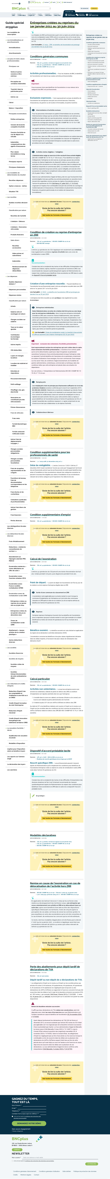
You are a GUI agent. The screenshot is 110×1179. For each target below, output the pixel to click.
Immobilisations (14, 48)
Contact (46, 2)
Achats (13, 306)
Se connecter (84, 8)
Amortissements (15, 53)
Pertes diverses (16, 521)
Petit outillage (16, 384)
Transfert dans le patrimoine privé (17, 90)
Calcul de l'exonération (93, 89)
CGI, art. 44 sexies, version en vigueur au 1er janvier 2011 (54, 63)
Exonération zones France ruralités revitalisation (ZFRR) (16, 586)
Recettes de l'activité (18, 216)
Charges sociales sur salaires (18, 321)
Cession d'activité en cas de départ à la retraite (18, 135)
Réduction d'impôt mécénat (15, 712)
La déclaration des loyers (16, 764)
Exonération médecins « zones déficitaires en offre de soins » (17, 569)
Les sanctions (12, 770)
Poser (92, 15)
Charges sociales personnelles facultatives (17, 461)
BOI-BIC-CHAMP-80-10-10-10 (45, 67)
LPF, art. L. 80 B (41, 757)
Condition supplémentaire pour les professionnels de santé (96, 79)
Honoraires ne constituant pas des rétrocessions (18, 400)
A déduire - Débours (18, 222)
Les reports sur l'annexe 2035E (15, 758)
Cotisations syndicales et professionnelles (19, 501)
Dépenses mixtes (15, 295)
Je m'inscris (91, 1164)
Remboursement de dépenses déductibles (19, 269)
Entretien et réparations (15, 372)
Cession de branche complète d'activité (18, 126)
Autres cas (14, 97)
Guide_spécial (32, 15)
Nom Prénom (16, 1106)
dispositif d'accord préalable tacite (45, 275)
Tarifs (53, 2)
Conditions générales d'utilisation (49, 1171)
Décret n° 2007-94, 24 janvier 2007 (66, 893)
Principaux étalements (17, 167)
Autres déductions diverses (15, 641)
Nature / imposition (16, 108)
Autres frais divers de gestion (18, 509)
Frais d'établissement (16, 542)
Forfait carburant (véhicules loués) (18, 433)
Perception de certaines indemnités (18, 83)
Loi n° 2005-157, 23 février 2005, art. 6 (48, 894)
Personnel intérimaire (18, 379)
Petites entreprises (17, 119)
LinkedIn (19, 3)
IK (59, 2)
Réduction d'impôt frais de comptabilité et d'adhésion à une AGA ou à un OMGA (18, 695)
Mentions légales (25, 1175)
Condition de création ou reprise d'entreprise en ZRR (95, 58)
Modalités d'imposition (17, 743)
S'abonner (94, 8)
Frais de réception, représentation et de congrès (18, 471)
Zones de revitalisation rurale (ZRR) (18, 623)
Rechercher (29, 8)
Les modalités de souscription (13, 34)
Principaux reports (15, 162)
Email (13, 1108)
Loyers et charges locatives (17, 357)
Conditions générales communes (95, 43)
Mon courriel (16, 1158)
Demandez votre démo (29, 1124)
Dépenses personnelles (17, 290)
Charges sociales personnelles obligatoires (17, 451)
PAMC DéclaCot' (68, 2)
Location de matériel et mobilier (19, 365)
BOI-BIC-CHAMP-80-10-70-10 (61, 65)
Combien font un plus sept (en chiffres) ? (25, 1114)
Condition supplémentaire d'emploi (96, 84)
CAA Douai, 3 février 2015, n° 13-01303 (63, 995)
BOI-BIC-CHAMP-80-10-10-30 (45, 846)
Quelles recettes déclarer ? (18, 204)
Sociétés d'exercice (16, 653)
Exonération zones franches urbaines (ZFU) (17, 577)
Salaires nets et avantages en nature (18, 313)
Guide (13, 15)
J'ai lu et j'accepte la (27, 1117)
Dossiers (48, 15)
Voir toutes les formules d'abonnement (56, 215)
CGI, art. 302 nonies (43, 976)
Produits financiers (17, 235)
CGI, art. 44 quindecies (44, 65)
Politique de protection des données (84, 1171)
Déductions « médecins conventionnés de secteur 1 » (17, 549)
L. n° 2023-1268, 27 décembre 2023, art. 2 (49, 461)
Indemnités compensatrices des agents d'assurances (18, 144)
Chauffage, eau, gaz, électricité (18, 391)
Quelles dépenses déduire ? (15, 283)
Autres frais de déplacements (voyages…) (16, 442)
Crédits (15, 1175)
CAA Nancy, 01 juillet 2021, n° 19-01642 (65, 184)
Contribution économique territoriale (15, 337)
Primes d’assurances (18, 407)
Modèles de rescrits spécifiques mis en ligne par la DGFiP (54, 759)
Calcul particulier (91, 101)
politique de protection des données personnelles (39, 1161)
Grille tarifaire (66, 1171)
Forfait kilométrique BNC (19, 425)
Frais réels (16, 418)
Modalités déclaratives (93, 111)
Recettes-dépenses (16, 180)
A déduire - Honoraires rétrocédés (19, 228)
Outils (70, 15)
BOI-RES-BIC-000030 (43, 243)
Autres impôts (16, 345)
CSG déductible (16, 350)
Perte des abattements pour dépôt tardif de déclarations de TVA (96, 136)
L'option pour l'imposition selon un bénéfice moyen (16, 750)
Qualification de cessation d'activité (18, 737)
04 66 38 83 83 (35, 2)
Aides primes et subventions (18, 255)
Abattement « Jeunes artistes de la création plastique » (17, 633)
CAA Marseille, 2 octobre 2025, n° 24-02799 (57, 1049)
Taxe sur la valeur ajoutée (17, 328)
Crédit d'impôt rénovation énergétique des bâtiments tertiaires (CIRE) (18, 721)
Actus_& (57, 15)
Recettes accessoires (16, 247)
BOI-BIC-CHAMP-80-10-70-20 (61, 241)
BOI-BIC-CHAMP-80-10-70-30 (61, 565)
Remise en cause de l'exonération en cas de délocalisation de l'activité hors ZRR (96, 126)
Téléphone (15, 1111)
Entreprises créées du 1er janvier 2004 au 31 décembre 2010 (18, 613)
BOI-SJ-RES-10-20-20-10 (55, 757)
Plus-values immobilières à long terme (18, 154)
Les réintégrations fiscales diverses (16, 527)
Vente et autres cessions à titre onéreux (16, 74)
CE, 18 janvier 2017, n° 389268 (40, 997)
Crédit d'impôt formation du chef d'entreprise (18, 704)
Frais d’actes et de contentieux (17, 493)
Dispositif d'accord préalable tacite (96, 106)
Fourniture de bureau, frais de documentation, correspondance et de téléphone (19, 483)
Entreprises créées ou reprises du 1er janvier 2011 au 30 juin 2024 (96, 37)
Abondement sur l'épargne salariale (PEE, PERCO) (17, 559)
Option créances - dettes (18, 186)
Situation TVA (13, 192)
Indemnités (16, 261)
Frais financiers (16, 515)
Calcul (11, 103)
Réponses (80, 15)
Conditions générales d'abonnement (24, 1171)
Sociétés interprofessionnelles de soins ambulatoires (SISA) (18, 675)
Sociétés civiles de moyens (17, 665)
